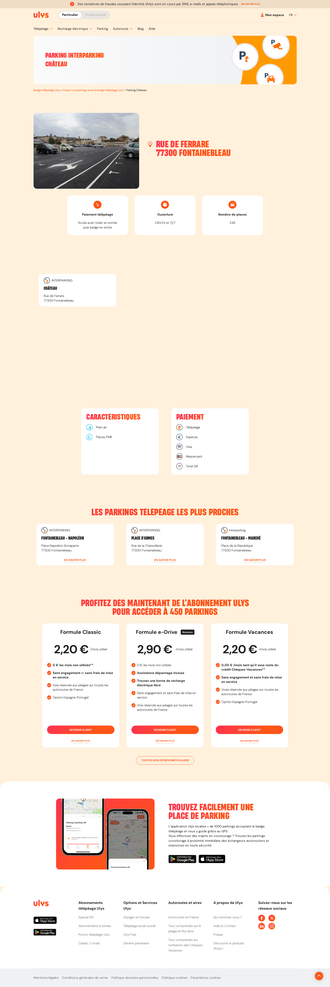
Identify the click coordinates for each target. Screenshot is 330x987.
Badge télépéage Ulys (47, 90)
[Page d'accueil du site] (41, 904)
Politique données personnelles (134, 978)
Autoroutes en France (183, 917)
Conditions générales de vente (85, 978)
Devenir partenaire (136, 943)
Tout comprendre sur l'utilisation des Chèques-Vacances (185, 945)
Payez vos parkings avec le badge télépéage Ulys (93, 90)
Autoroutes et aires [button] (185, 902)
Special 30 (85, 917)
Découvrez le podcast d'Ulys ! (228, 946)
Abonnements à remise (94, 926)
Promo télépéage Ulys (93, 934)
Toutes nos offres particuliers (165, 760)
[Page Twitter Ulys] (271, 918)
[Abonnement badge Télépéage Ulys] (41, 15)
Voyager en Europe (136, 917)
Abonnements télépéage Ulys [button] (91, 905)
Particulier (70, 15)
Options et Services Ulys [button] (140, 905)
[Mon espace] (272, 15)
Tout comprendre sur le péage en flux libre (184, 928)
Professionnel (96, 15)
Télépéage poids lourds (139, 926)
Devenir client (80, 730)
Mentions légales (46, 978)
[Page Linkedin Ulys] (261, 926)
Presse (218, 934)
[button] (250, 4)
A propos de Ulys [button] (228, 902)
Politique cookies (174, 978)
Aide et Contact (224, 926)
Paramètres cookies (206, 978)
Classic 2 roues (89, 943)
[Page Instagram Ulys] (271, 926)
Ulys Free (129, 934)
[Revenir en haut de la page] (304, 976)
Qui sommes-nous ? (227, 917)
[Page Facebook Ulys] (261, 918)
